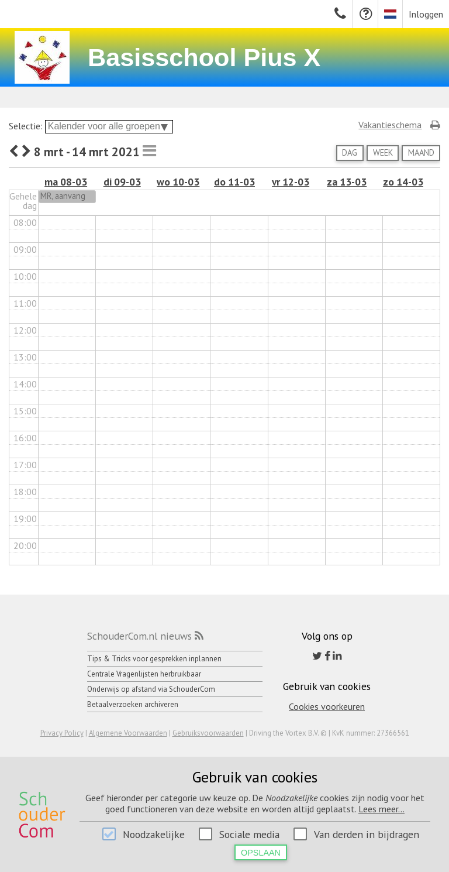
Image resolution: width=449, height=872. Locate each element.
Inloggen (426, 14)
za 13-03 (347, 181)
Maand (421, 152)
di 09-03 (122, 181)
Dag (349, 152)
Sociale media (249, 834)
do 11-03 (234, 181)
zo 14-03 (403, 181)
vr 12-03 (290, 181)
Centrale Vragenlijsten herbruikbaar (144, 674)
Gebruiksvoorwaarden (208, 733)
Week (383, 152)
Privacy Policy (62, 733)
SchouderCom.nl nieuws (139, 636)
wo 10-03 (178, 181)
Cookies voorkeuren (327, 706)
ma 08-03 (65, 181)
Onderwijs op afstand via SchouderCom (151, 689)
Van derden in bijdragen (366, 834)
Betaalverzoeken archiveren (132, 704)
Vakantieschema (390, 125)
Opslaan (261, 852)
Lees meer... (381, 809)
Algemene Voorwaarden (128, 733)
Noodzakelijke (154, 834)
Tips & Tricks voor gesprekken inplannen (154, 659)
